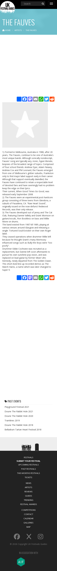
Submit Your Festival (28, 461)
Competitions (28, 510)
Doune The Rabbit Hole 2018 (19, 425)
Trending (28, 500)
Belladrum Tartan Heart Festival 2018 (23, 429)
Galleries (28, 522)
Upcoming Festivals (28, 464)
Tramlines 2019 (12, 420)
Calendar (28, 518)
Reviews (28, 491)
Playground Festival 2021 (17, 406)
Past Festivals (28, 469)
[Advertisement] (28, 66)
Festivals (28, 457)
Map (28, 527)
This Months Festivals (28, 473)
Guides (28, 495)
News (28, 483)
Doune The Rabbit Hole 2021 (19, 411)
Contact (28, 514)
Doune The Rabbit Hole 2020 (19, 416)
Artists (28, 487)
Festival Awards (28, 504)
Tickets (28, 477)
